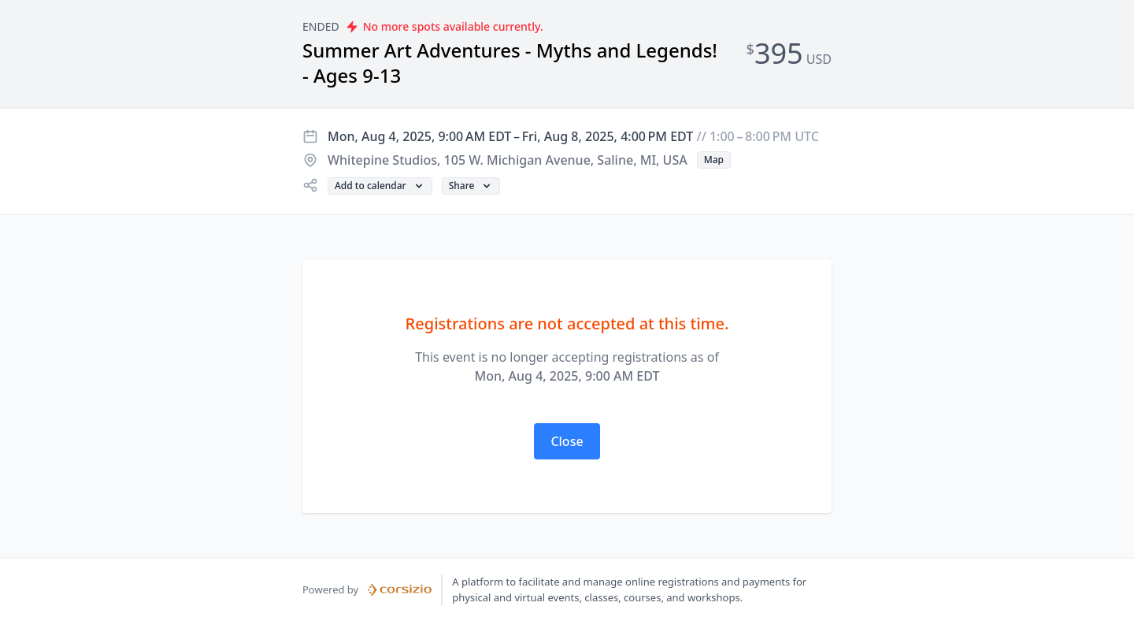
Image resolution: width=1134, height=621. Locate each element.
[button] (714, 160)
